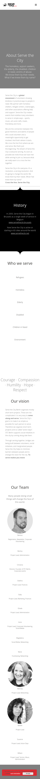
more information (15, 773)
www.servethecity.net (20, 233)
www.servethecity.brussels (20, 222)
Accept (28, 773)
